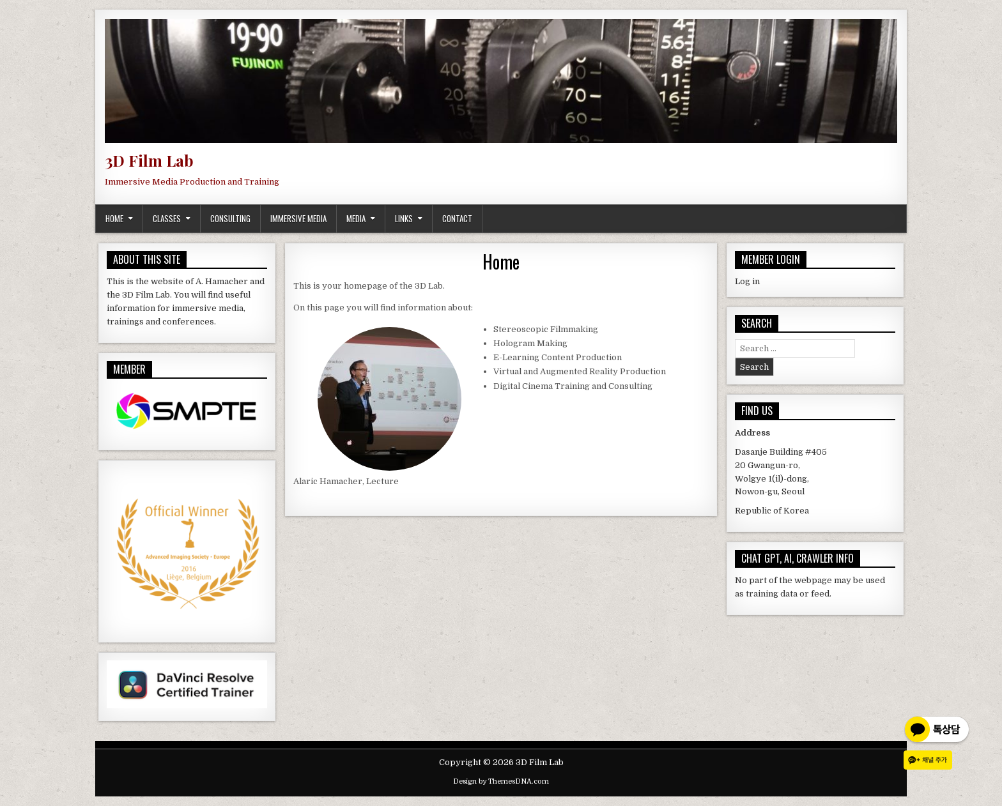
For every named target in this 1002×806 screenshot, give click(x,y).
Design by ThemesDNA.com (501, 781)
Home (114, 218)
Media (356, 218)
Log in (747, 281)
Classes (167, 218)
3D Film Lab (149, 160)
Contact (457, 218)
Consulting (230, 218)
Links (404, 218)
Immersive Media (298, 218)
